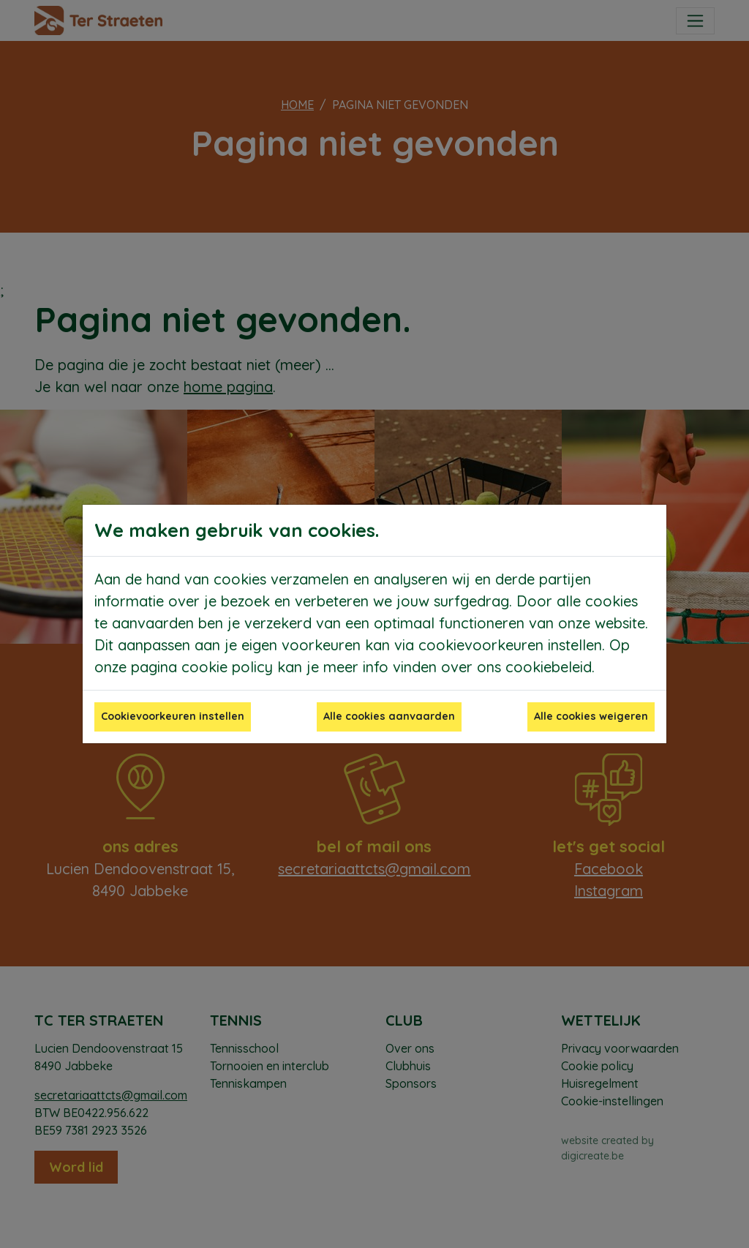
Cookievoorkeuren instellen (172, 716)
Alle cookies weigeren (591, 716)
